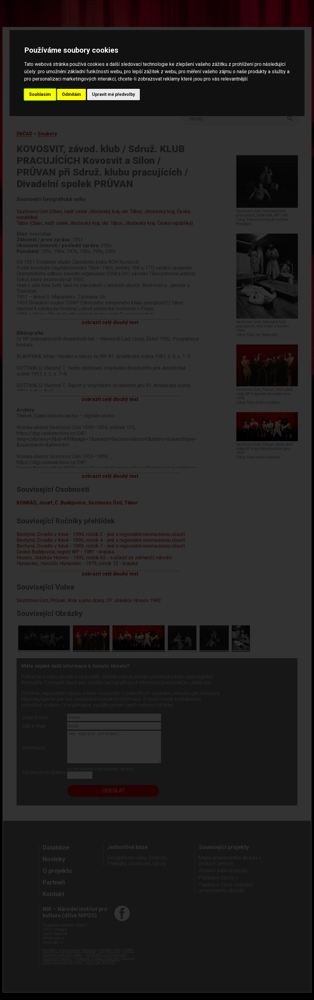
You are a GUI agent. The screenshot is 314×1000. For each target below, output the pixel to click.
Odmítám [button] (71, 94)
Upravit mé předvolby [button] (113, 94)
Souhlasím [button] (40, 94)
